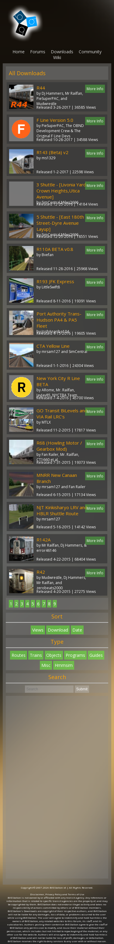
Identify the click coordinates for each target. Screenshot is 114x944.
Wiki (57, 57)
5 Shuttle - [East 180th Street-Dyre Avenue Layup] (60, 223)
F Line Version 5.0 (54, 120)
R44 (40, 88)
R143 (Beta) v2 (52, 152)
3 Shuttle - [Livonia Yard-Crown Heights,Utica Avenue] (62, 190)
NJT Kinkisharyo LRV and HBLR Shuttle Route (61, 510)
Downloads (62, 52)
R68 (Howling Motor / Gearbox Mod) (59, 446)
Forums (37, 52)
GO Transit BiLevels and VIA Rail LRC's (61, 413)
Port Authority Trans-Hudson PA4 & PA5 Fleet (58, 320)
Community (90, 52)
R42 (40, 572)
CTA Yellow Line (53, 346)
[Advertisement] (57, 787)
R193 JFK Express (55, 281)
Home (18, 52)
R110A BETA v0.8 (54, 249)
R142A (43, 540)
